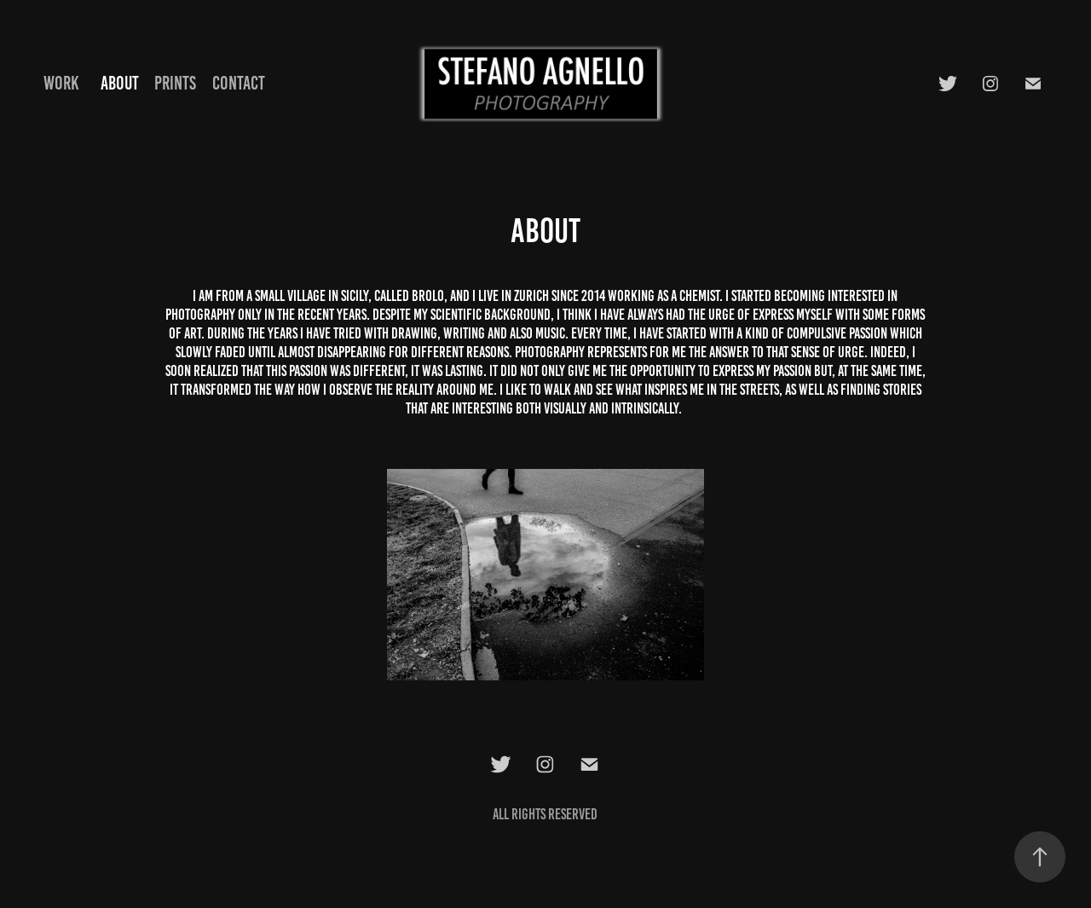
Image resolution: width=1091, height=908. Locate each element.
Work (61, 83)
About (120, 83)
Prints (175, 83)
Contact (238, 83)
